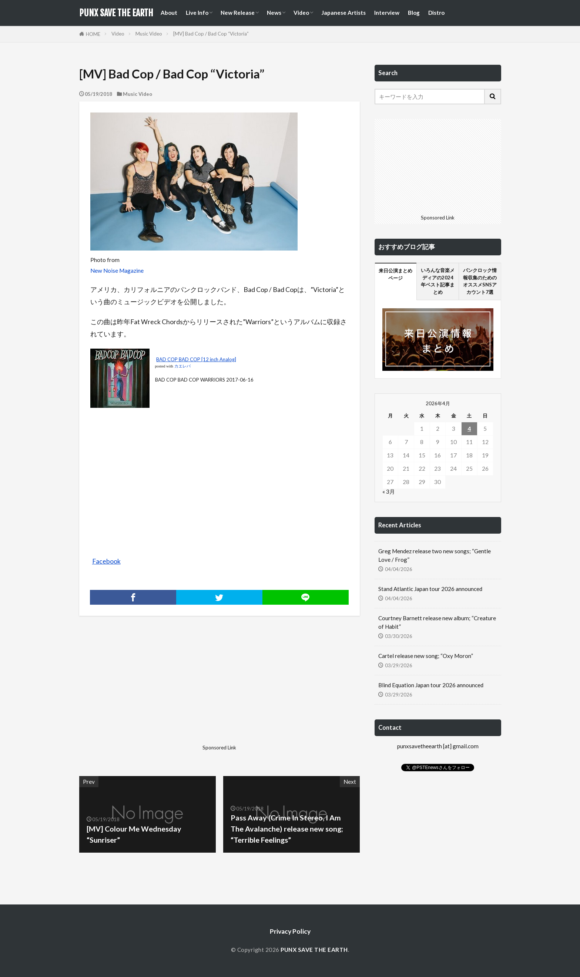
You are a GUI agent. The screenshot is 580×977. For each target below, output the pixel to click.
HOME (93, 34)
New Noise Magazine (117, 270)
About (169, 12)
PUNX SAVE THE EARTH (116, 13)
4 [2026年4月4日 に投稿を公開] (469, 428)
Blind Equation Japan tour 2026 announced (430, 685)
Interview (386, 12)
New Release (238, 12)
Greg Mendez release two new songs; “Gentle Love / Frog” (434, 555)
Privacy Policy (290, 931)
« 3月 (388, 491)
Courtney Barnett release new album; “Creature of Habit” (437, 622)
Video (301, 12)
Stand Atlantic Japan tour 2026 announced (430, 588)
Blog (414, 12)
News (274, 12)
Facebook (106, 561)
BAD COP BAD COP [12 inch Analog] (196, 359)
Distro (436, 12)
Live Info (197, 12)
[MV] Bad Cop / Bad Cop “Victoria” (211, 34)
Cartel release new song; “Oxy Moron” (425, 655)
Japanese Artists (343, 12)
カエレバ (182, 366)
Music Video (148, 34)
